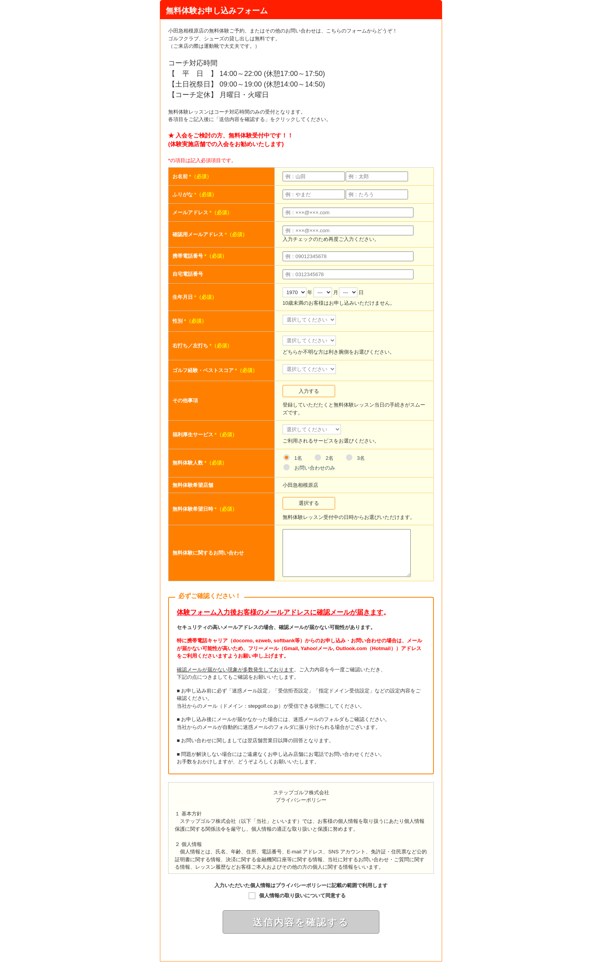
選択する (309, 503)
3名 (361, 458)
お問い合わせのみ (314, 468)
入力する (309, 391)
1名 (298, 458)
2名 (330, 458)
